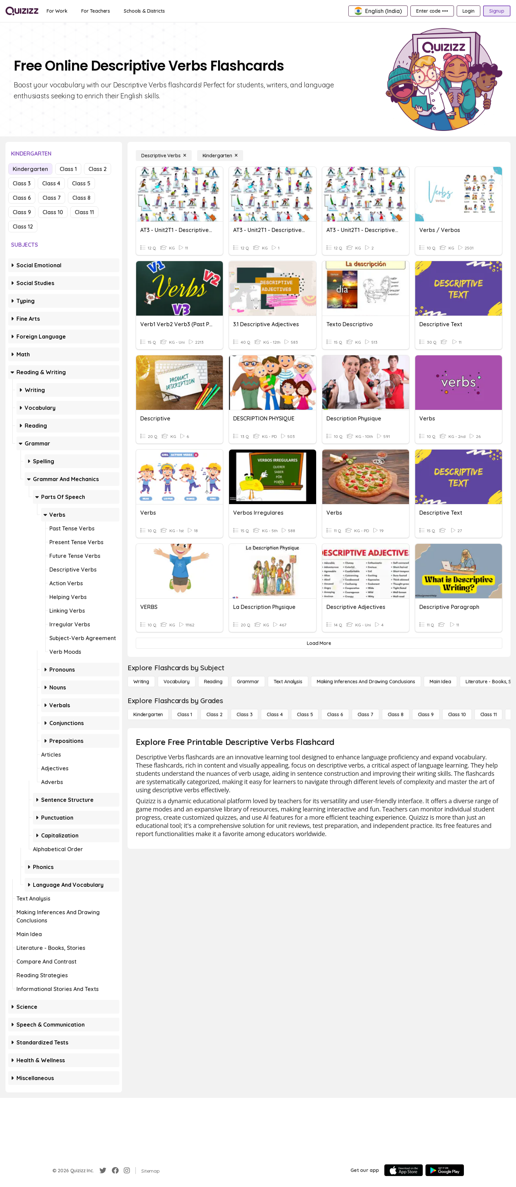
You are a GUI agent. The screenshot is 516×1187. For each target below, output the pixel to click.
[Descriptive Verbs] (164, 155)
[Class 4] (274, 714)
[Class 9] (426, 714)
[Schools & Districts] (144, 10)
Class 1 (68, 169)
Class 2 (97, 169)
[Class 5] (305, 714)
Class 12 (23, 226)
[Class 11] (489, 714)
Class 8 (81, 197)
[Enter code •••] (432, 10)
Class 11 (84, 212)
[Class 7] (365, 714)
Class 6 (22, 197)
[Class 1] (184, 714)
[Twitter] (102, 1170)
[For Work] (57, 10)
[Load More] (319, 643)
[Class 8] (395, 714)
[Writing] (141, 681)
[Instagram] (127, 1170)
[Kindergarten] (220, 155)
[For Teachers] (96, 10)
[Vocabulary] (176, 681)
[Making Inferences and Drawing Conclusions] (366, 681)
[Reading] (213, 681)
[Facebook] (115, 1170)
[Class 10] (457, 714)
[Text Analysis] (288, 681)
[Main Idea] (440, 681)
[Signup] (497, 10)
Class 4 (51, 183)
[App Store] (403, 1170)
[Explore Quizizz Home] (21, 11)
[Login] (468, 10)
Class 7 (52, 197)
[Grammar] (248, 681)
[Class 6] (335, 714)
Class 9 (22, 212)
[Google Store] (444, 1170)
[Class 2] (214, 714)
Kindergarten (30, 169)
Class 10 (53, 212)
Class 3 (22, 183)
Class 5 (81, 183)
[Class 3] (244, 714)
